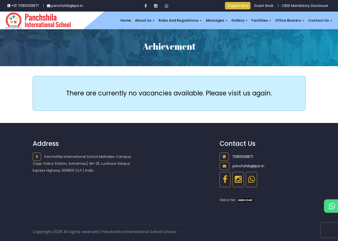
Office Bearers (289, 20)
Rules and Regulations (180, 20)
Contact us (320, 20)
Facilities (261, 20)
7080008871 (236, 156)
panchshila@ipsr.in (65, 5)
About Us (145, 20)
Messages (216, 20)
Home (125, 20)
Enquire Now (237, 5)
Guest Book (263, 5)
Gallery (239, 20)
